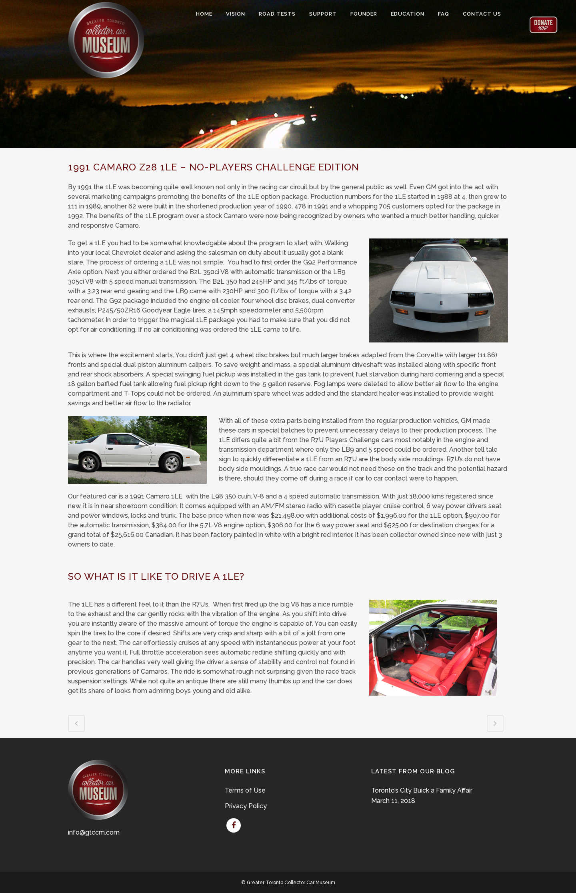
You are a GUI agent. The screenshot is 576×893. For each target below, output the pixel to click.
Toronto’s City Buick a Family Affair (421, 790)
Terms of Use (245, 790)
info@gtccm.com (94, 832)
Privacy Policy (246, 806)
